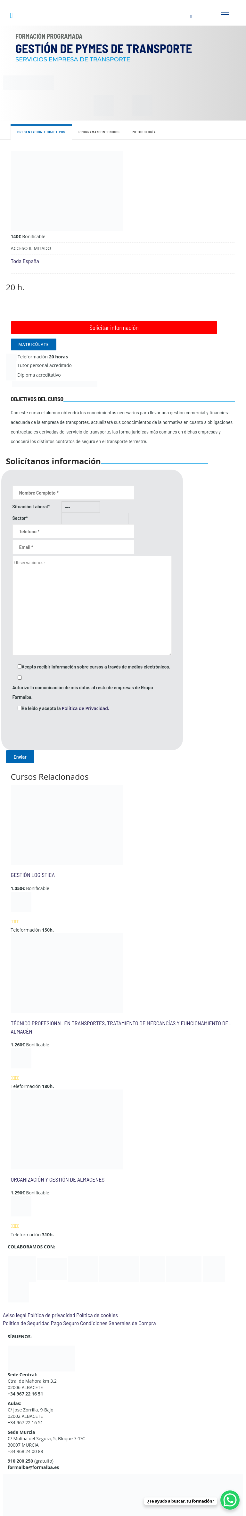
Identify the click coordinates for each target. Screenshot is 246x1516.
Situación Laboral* (31, 506)
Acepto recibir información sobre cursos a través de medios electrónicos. (96, 666)
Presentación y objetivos (41, 132)
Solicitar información (114, 327)
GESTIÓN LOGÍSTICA (33, 874)
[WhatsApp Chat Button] (230, 1500)
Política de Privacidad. (85, 708)
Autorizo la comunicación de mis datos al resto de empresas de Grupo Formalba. (82, 692)
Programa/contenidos (99, 132)
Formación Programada (49, 36)
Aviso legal (14, 1314)
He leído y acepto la (65, 708)
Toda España (25, 260)
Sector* (20, 518)
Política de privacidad (51, 1314)
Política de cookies (97, 1314)
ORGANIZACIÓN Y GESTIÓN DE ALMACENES (58, 1179)
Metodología (144, 132)
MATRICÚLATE (34, 344)
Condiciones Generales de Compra (118, 1322)
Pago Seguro (65, 1322)
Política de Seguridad (26, 1322)
